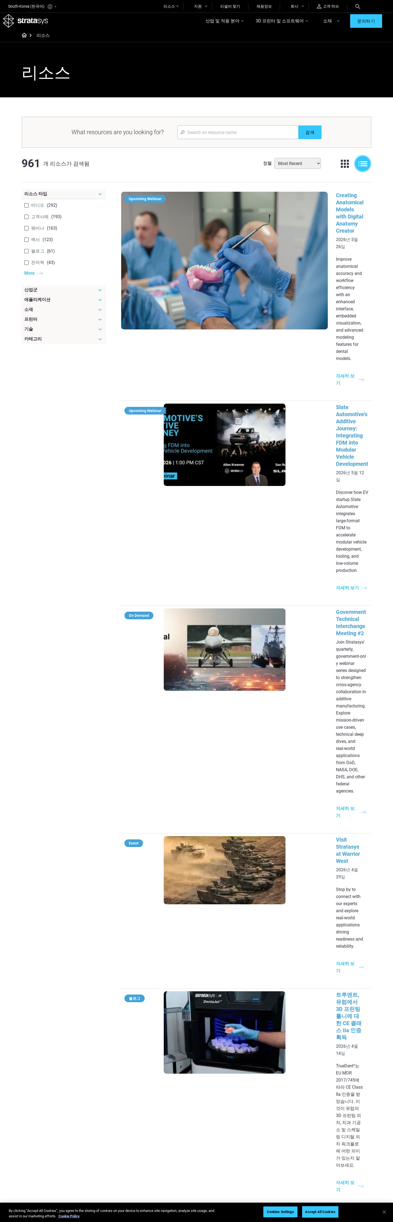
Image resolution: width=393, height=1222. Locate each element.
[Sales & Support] (287, 1122)
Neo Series (270, 1076)
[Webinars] (172, 1122)
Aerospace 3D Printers (338, 1084)
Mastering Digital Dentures (168, 1164)
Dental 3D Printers (334, 1060)
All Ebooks (154, 1100)
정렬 (267, 168)
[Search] (357, 6)
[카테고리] (64, 344)
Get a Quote (271, 1148)
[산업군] (64, 295)
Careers (325, 1156)
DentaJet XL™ (273, 1084)
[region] (196, 1212)
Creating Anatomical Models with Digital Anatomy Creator (281, 200)
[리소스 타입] (64, 199)
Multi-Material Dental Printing (170, 1076)
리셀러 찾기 (230, 6)
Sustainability (330, 1172)
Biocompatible (216, 1148)
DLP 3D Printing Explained (226, 1108)
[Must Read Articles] (230, 1051)
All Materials (214, 1156)
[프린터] (64, 324)
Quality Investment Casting (169, 1060)
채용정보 (264, 6)
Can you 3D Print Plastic (224, 1100)
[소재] (64, 315)
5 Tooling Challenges (221, 1060)
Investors (327, 1180)
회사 (294, 6)
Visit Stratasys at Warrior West (248, 426)
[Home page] (22, 40)
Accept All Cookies (320, 1212)
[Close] (384, 1212)
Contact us (328, 1140)
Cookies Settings (280, 1212)
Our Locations (331, 1148)
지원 (198, 6)
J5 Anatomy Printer (277, 1092)
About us (326, 1132)
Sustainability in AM (162, 1148)
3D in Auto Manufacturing (225, 1092)
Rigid (208, 1132)
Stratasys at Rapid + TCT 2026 (247, 581)
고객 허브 (328, 6)
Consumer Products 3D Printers (338, 1095)
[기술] (64, 334)
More (29, 278)
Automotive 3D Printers (338, 1076)
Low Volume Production (224, 1068)
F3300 (266, 1060)
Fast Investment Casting (166, 1132)
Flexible (210, 1140)
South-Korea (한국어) (32, 6)
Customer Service (276, 1172)
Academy (327, 1164)
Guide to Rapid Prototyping (226, 1076)
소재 (309, 23)
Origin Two (270, 1068)
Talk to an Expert (275, 1156)
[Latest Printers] (287, 1051)
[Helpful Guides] (172, 1051)
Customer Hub (273, 1164)
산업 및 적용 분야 (205, 23)
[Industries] (345, 1051)
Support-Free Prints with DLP (170, 1092)
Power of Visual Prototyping (169, 1068)
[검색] (309, 137)
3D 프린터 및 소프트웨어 (262, 23)
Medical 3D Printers (335, 1068)
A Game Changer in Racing (168, 1140)
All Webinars (156, 1172)
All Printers (270, 1100)
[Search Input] (237, 137)
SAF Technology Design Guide (171, 1084)
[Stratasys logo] (30, 23)
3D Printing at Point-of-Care (169, 1156)
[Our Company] (345, 1122)
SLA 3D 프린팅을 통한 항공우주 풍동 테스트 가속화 (273, 896)
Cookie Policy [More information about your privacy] (69, 1216)
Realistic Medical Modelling (226, 1084)
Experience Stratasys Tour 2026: (250, 651)
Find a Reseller (273, 1140)
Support (268, 1132)
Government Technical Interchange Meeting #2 (268, 355)
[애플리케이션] (64, 305)
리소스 (169, 6)
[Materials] (230, 1122)
